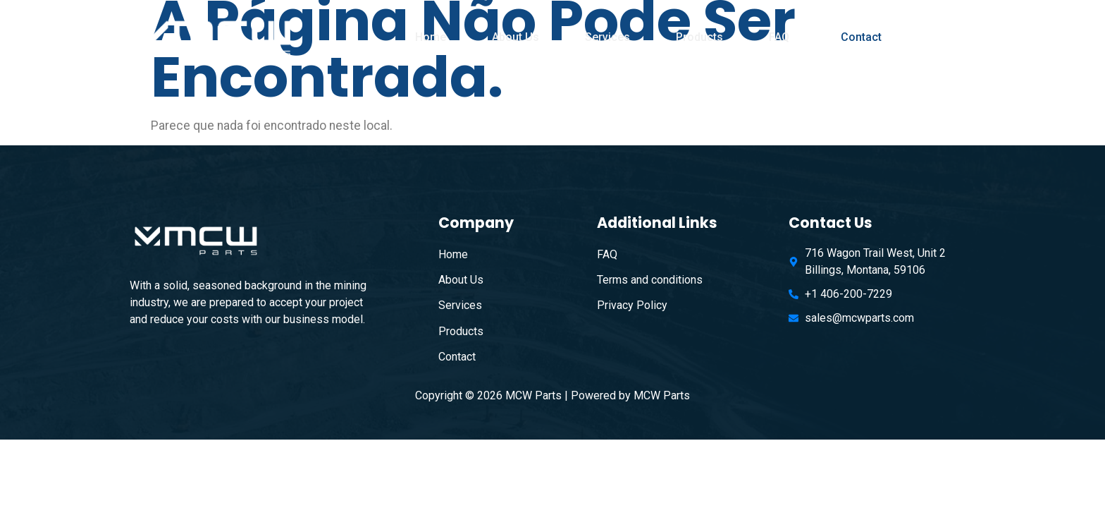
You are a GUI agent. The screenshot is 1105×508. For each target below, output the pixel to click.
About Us (515, 37)
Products (699, 37)
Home (430, 37)
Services (607, 37)
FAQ (779, 37)
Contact (861, 37)
